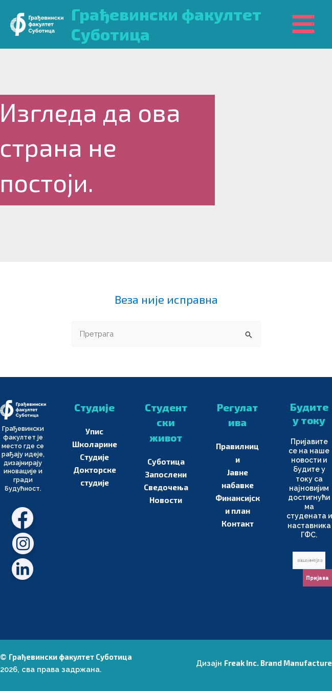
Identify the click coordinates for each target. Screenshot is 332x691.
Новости (166, 500)
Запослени (166, 474)
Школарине (94, 444)
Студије (94, 457)
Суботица (166, 461)
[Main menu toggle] (303, 24)
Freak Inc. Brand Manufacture (278, 662)
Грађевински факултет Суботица (70, 656)
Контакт (237, 523)
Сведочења (166, 487)
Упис (94, 431)
